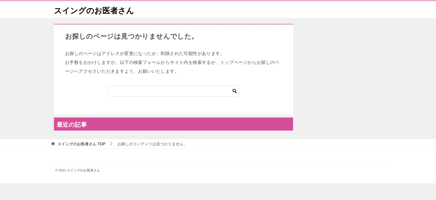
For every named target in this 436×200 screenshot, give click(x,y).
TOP (81, 144)
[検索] (173, 91)
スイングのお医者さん (97, 9)
